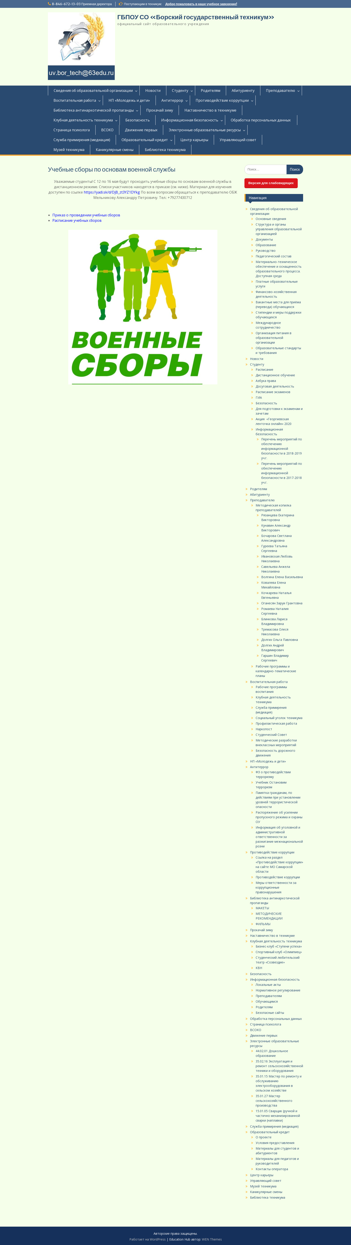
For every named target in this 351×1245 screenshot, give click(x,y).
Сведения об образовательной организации (93, 90)
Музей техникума (69, 149)
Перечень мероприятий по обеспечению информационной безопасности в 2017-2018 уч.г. (281, 473)
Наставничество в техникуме (210, 110)
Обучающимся (267, 1001)
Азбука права (266, 381)
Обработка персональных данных (261, 120)
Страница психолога (72, 129)
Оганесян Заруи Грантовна (281, 603)
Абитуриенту (243, 90)
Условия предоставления (275, 1143)
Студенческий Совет (271, 734)
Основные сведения (271, 219)
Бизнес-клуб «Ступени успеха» (279, 946)
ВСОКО (107, 129)
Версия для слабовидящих (271, 183)
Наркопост (264, 729)
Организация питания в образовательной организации (273, 338)
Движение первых (141, 129)
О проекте (264, 1137)
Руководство (266, 250)
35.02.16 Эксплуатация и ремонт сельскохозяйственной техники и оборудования (279, 1066)
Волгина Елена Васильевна (282, 577)
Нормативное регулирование (278, 990)
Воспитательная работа (75, 100)
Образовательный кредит (145, 139)
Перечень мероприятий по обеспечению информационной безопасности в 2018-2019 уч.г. (281, 448)
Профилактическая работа (276, 723)
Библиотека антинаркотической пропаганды (94, 110)
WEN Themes (212, 1239)
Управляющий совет (238, 139)
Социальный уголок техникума (279, 718)
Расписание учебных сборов (77, 220)
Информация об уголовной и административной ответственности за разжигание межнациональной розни (279, 836)
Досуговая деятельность (275, 386)
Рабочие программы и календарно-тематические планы (276, 671)
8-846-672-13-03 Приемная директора (82, 4)
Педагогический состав (273, 256)
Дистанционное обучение (275, 375)
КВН (259, 968)
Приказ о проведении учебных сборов (86, 215)
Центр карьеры (194, 139)
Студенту (180, 90)
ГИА (259, 397)
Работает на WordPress (147, 1239)
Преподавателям (269, 996)
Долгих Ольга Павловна (279, 640)
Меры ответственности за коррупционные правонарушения (276, 887)
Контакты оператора (272, 1169)
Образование (266, 245)
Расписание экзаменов (273, 392)
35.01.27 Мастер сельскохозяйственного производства (274, 1100)
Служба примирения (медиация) (82, 139)
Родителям (210, 90)
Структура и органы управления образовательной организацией (279, 229)
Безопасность (137, 120)
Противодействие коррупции (222, 100)
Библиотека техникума (165, 149)
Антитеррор (172, 100)
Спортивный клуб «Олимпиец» (279, 952)
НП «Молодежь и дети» (129, 100)
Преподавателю (280, 90)
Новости (153, 90)
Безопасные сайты (270, 1012)
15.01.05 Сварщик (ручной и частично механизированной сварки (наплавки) (278, 1115)
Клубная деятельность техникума (83, 120)
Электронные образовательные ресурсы (205, 129)
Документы (264, 239)
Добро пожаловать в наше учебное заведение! (201, 4)
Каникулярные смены (114, 149)
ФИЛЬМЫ (263, 924)
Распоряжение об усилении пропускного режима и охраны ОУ (279, 817)
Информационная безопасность (189, 120)
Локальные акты (268, 984)
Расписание (264, 369)
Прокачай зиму (159, 110)
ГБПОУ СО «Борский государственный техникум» (195, 17)
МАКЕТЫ (262, 908)
